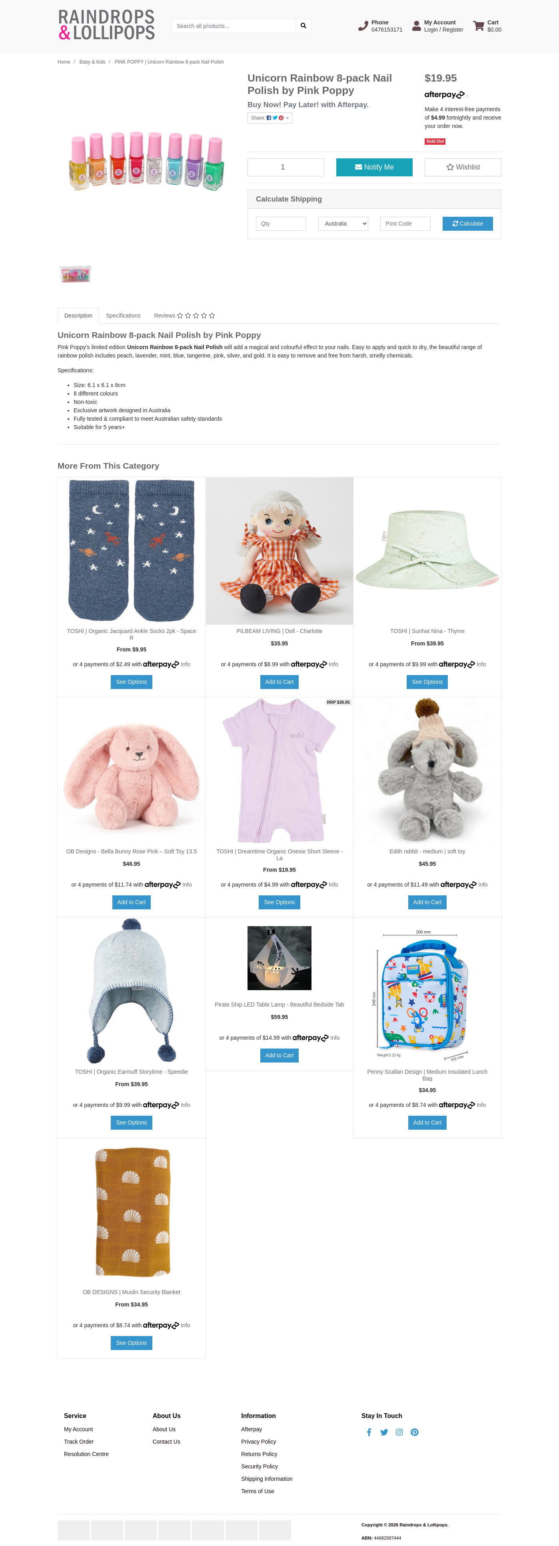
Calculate (468, 223)
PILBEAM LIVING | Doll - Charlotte (279, 631)
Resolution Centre (86, 1454)
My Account (78, 1429)
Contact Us (166, 1441)
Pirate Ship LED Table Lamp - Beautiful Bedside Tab (279, 1004)
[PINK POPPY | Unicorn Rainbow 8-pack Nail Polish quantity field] (286, 167)
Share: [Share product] (268, 118)
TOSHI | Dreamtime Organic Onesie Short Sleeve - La (279, 854)
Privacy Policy (258, 1441)
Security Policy (259, 1466)
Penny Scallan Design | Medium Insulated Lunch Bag (427, 1075)
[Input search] (234, 26)
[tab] (78, 316)
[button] (380, 26)
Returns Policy (259, 1454)
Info (185, 664)
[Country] (343, 224)
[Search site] (303, 26)
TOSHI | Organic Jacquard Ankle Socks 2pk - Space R (131, 634)
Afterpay (251, 1429)
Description (78, 315)
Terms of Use (257, 1491)
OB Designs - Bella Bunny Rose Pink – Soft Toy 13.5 (131, 851)
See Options (131, 682)
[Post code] (405, 224)
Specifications (123, 315)
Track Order (79, 1441)
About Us (164, 1429)
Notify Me (374, 167)
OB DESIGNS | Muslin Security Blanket (131, 1292)
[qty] (281, 224)
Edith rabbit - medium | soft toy (427, 851)
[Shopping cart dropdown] (487, 26)
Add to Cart (280, 682)
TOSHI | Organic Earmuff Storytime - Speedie (131, 1072)
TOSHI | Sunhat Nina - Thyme (427, 631)
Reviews (184, 315)
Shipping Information (266, 1479)
